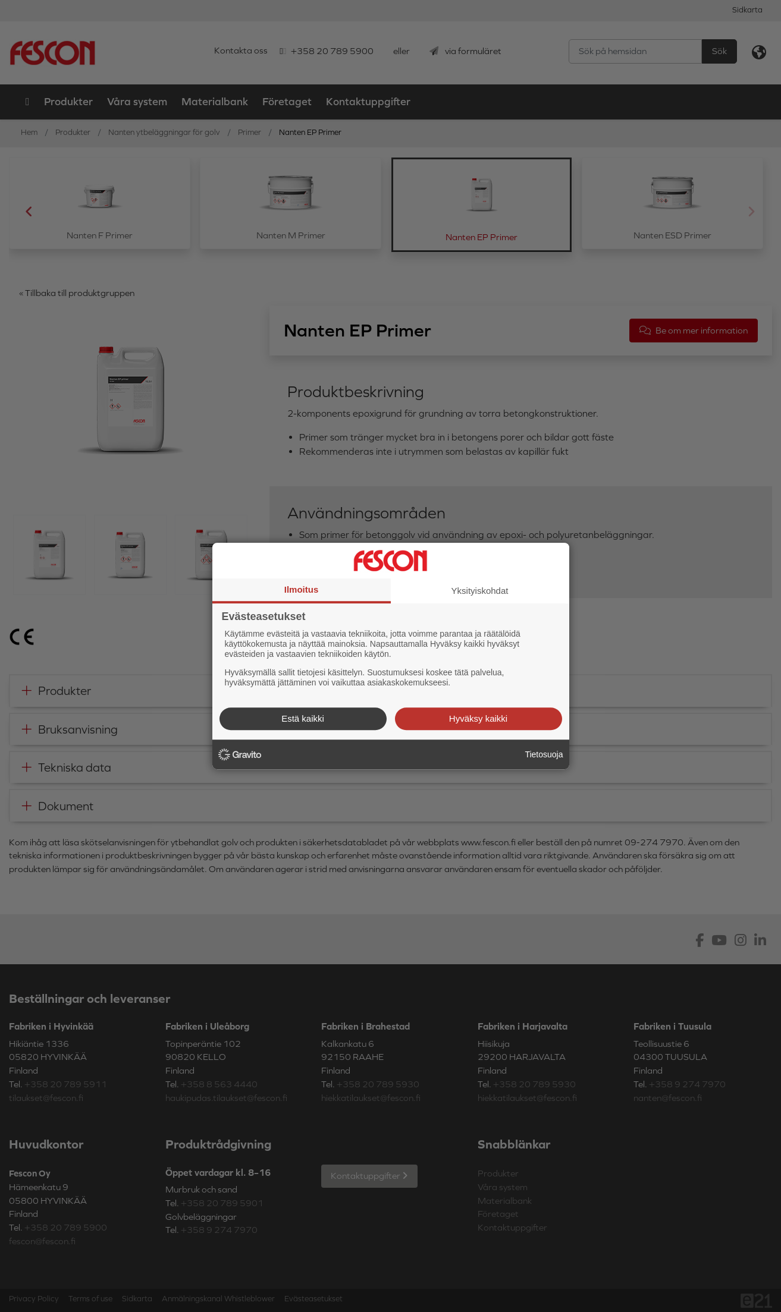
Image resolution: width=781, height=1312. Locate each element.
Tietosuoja (544, 754)
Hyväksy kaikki (478, 718)
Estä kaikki (302, 718)
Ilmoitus (301, 589)
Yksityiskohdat (480, 591)
